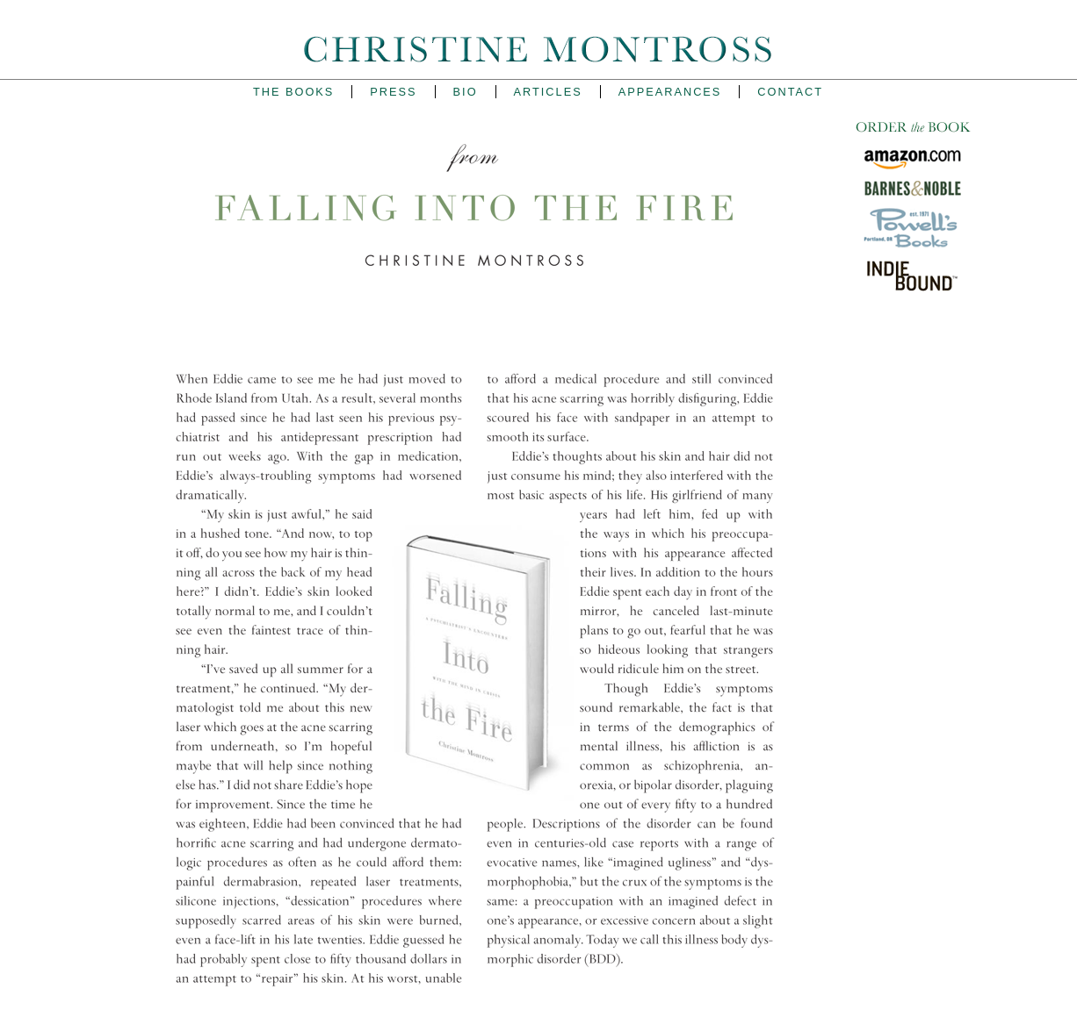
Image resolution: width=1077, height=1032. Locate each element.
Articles (548, 91)
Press (393, 91)
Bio (465, 91)
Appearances (670, 91)
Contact (790, 91)
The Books (293, 91)
